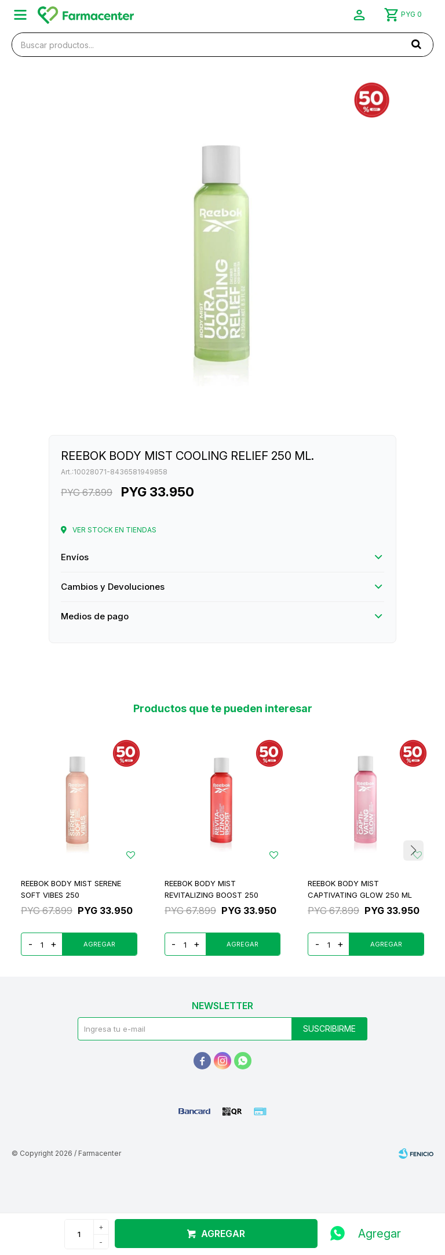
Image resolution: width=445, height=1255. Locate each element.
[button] (416, 44)
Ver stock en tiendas (114, 529)
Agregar (223, 1233)
